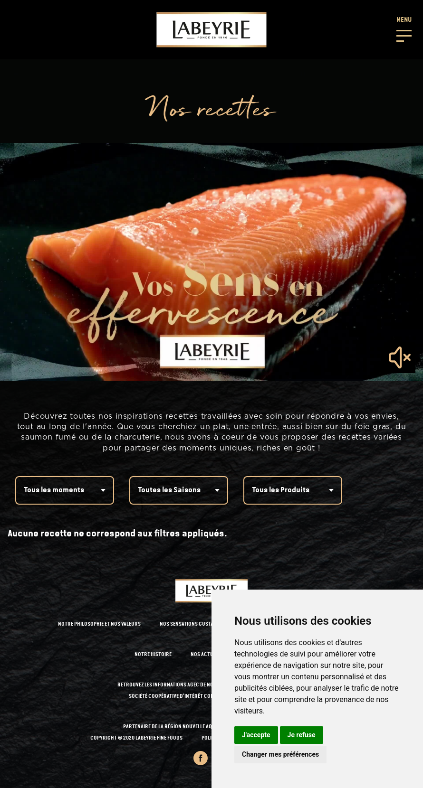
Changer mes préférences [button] (280, 754)
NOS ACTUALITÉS (209, 654)
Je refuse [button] (302, 735)
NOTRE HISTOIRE (153, 654)
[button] (404, 28)
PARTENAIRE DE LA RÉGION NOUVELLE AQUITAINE (176, 727)
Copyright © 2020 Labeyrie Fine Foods (136, 738)
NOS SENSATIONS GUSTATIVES (192, 624)
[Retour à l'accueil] (211, 29)
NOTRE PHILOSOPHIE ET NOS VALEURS (99, 624)
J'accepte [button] (256, 735)
